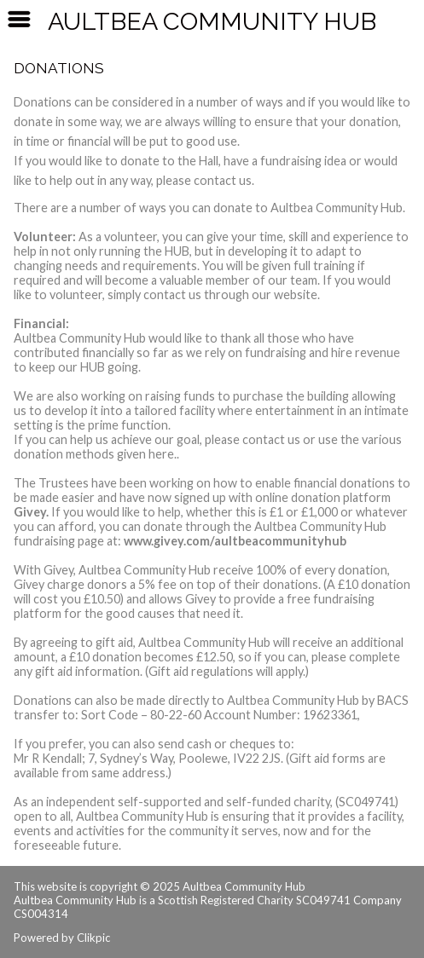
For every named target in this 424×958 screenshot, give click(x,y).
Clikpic (93, 937)
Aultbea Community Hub (212, 21)
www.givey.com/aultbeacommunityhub (235, 541)
